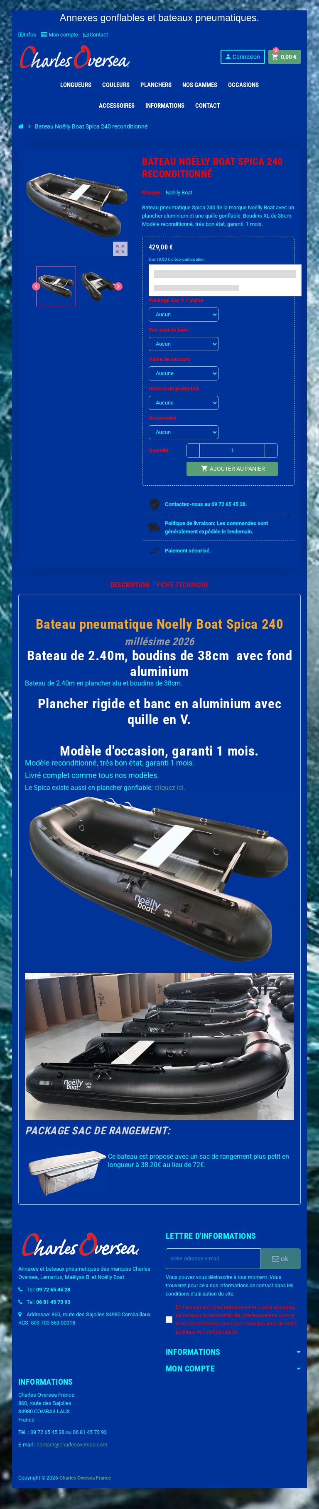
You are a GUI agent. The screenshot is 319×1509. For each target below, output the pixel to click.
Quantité (159, 450)
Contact (95, 34)
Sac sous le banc (169, 330)
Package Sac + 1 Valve (176, 300)
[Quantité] (232, 450)
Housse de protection (174, 388)
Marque (151, 192)
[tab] (130, 585)
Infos (27, 34)
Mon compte (59, 34)
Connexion (242, 56)
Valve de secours (169, 359)
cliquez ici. (170, 788)
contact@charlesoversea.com (72, 1444)
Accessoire (162, 418)
